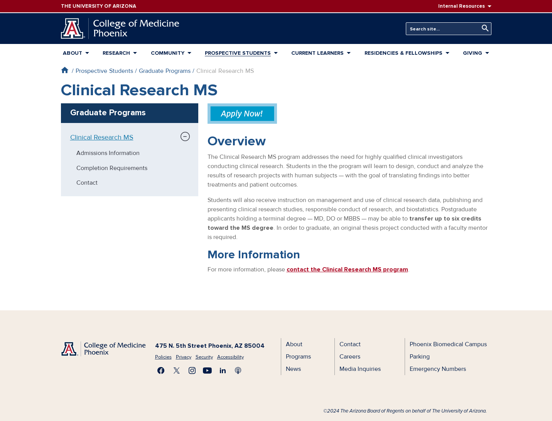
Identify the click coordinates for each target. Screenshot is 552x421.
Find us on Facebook (161, 370)
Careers (349, 356)
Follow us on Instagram (192, 370)
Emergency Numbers (438, 369)
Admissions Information (108, 153)
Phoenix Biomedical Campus (448, 344)
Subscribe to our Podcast (238, 370)
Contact (87, 183)
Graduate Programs (165, 71)
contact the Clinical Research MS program (347, 269)
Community (167, 53)
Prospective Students (238, 53)
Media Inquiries (360, 369)
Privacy (183, 357)
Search (483, 28)
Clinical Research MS (101, 137)
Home (64, 70)
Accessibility (230, 357)
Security (204, 357)
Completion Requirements (111, 168)
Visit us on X (176, 370)
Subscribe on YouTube (207, 370)
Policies (163, 357)
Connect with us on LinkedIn (223, 370)
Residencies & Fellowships (403, 53)
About (72, 53)
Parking (420, 356)
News (293, 369)
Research (116, 53)
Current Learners (317, 53)
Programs (298, 356)
